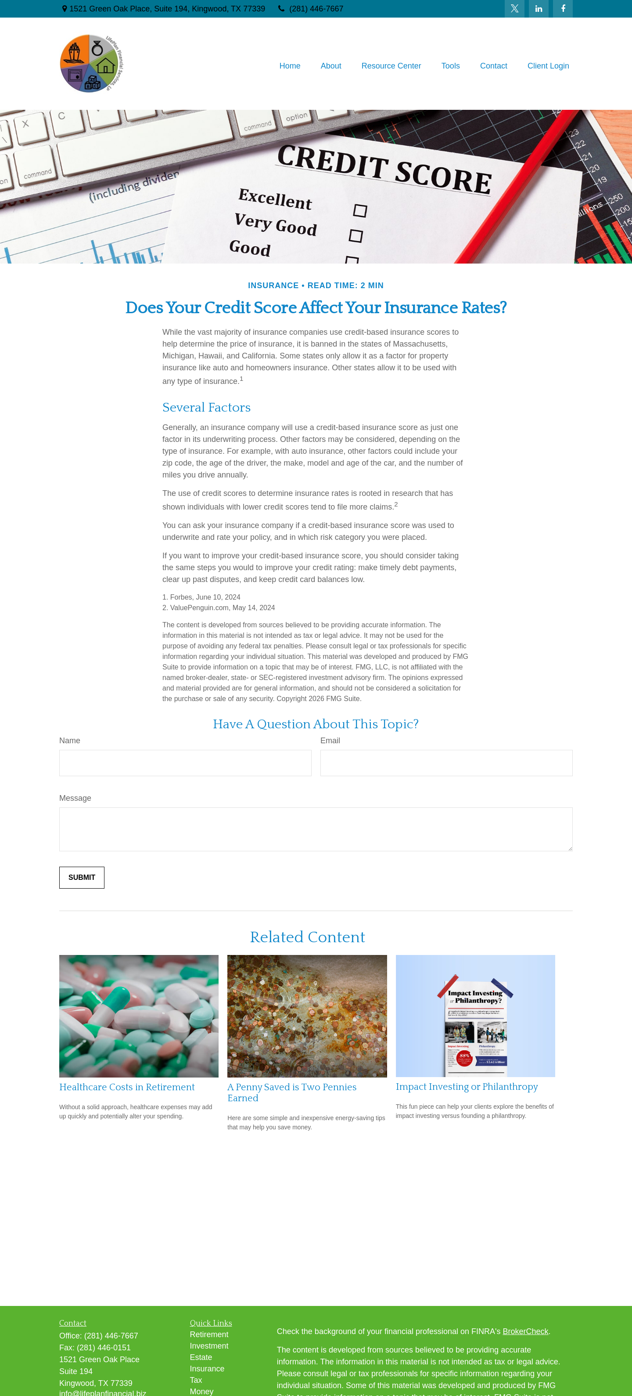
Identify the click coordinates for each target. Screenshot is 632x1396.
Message (75, 798)
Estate (201, 1357)
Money (202, 1391)
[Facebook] (563, 9)
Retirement (209, 1334)
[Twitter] (514, 9)
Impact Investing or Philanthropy (467, 1086)
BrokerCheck (526, 1331)
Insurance (207, 1368)
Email (330, 740)
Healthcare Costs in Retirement (127, 1087)
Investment (209, 1346)
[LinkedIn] (539, 9)
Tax (196, 1380)
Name (69, 740)
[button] (290, 66)
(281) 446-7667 (309, 8)
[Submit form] (81, 878)
